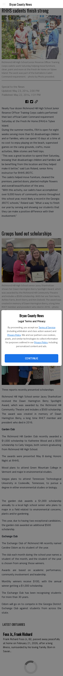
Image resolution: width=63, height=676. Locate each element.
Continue (31, 358)
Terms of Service (47, 327)
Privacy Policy (14, 335)
